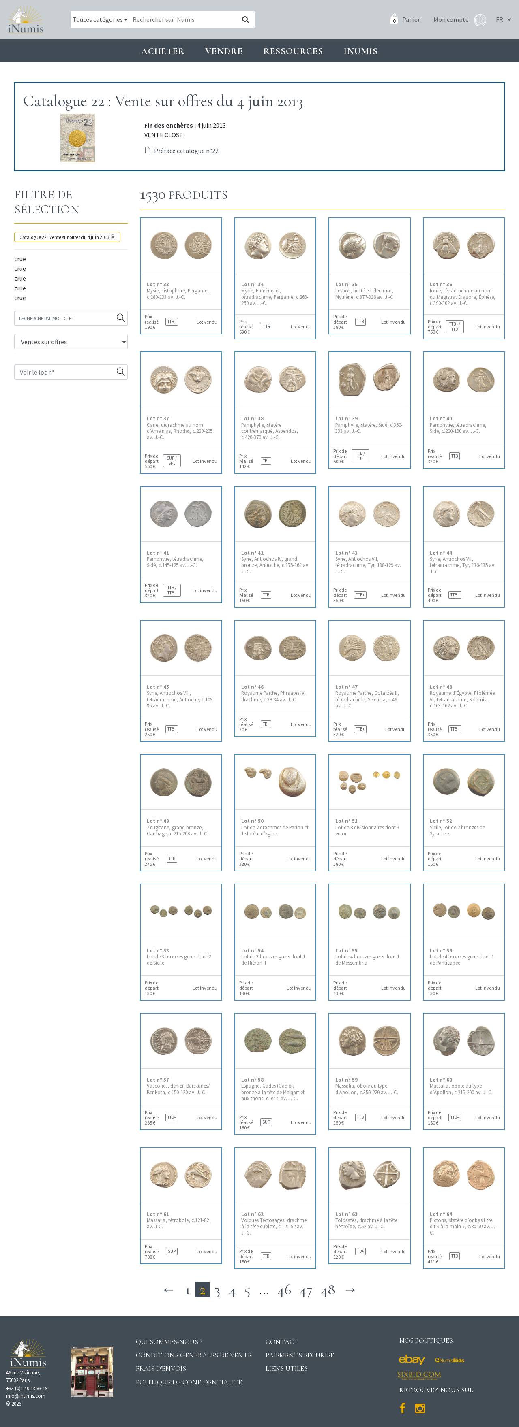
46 (284, 1289)
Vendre (224, 51)
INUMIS (360, 51)
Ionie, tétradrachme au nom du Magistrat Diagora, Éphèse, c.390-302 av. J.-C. (462, 293)
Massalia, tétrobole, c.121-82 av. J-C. (178, 1220)
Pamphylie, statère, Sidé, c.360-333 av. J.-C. (369, 424)
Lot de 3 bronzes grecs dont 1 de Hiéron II (273, 957)
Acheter (163, 51)
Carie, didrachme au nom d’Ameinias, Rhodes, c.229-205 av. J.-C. (179, 427)
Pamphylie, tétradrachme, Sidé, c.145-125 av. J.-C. (175, 559)
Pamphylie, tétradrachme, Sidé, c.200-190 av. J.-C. (458, 424)
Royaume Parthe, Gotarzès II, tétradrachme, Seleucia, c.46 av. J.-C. (367, 696)
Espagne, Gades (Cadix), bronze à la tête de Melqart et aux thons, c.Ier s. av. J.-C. (273, 1089)
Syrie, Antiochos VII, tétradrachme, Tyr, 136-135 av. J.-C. (462, 562)
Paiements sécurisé (300, 1355)
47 (306, 1289)
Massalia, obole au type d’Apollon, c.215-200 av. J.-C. (461, 1086)
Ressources (293, 51)
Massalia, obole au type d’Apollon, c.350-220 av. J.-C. (366, 1086)
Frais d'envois (161, 1368)
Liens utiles (287, 1368)
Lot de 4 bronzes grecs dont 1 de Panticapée (462, 957)
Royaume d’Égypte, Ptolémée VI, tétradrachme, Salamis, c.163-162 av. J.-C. (462, 696)
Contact (282, 1342)
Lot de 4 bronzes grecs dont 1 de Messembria (367, 957)
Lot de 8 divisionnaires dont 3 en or (367, 827)
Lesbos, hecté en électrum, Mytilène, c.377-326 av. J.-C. (365, 290)
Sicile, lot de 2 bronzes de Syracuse (457, 827)
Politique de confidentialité (189, 1382)
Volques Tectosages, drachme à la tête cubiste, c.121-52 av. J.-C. (274, 1223)
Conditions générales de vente (193, 1355)
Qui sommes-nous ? (169, 1342)
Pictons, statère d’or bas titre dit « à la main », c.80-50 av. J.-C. (463, 1223)
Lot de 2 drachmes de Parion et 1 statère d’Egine (275, 827)
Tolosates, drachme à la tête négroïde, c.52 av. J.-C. (366, 1220)
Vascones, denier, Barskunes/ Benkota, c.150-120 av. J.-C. (178, 1086)
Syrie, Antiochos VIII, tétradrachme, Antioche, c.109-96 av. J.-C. (180, 696)
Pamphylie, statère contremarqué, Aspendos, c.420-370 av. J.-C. (269, 427)
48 (328, 1289)
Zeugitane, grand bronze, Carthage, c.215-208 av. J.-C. (177, 827)
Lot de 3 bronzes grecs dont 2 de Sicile (179, 957)
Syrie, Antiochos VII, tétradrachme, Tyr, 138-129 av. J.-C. (368, 562)
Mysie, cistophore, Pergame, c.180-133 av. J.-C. (178, 290)
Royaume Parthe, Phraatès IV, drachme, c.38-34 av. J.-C (273, 693)
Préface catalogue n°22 (181, 151)
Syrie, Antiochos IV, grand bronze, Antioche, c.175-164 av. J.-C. (275, 562)
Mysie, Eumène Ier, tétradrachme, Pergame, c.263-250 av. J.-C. (275, 293)
